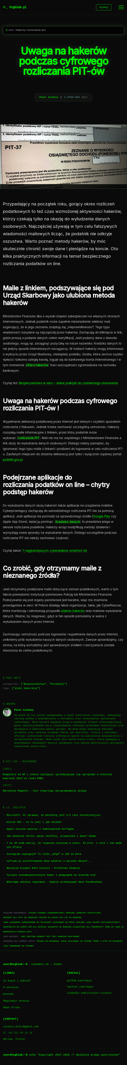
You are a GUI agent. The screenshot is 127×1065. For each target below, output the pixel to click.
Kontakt (8, 994)
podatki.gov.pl (13, 460)
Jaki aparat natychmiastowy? (103, 922)
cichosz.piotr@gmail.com (21, 1027)
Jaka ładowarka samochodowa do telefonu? (27, 922)
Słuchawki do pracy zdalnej (69, 922)
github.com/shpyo (79, 981)
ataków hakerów (73, 611)
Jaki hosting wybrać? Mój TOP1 (39, 937)
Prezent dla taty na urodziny (20, 918)
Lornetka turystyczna (88, 913)
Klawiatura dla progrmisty (88, 927)
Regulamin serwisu (16, 1001)
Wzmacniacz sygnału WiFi (17, 932)
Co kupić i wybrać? (17, 981)
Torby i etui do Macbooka (108, 941)
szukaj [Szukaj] (103, 7)
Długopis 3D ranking (59, 927)
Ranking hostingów (68, 937)
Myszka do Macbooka (48, 941)
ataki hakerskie (26, 689)
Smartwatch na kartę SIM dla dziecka (24, 927)
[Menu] (121, 7)
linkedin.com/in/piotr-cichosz (89, 993)
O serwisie (10, 988)
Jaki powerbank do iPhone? (18, 946)
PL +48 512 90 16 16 (17, 1033)
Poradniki (57, 684)
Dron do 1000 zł (114, 927)
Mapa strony (11, 1008)
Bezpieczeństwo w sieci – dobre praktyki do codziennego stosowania (68, 383)
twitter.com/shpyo (80, 987)
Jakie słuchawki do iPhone (75, 941)
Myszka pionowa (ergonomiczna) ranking (51, 913)
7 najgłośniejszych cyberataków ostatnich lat (54, 551)
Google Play (101, 517)
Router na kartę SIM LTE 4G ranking (60, 918)
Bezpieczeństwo (34, 684)
